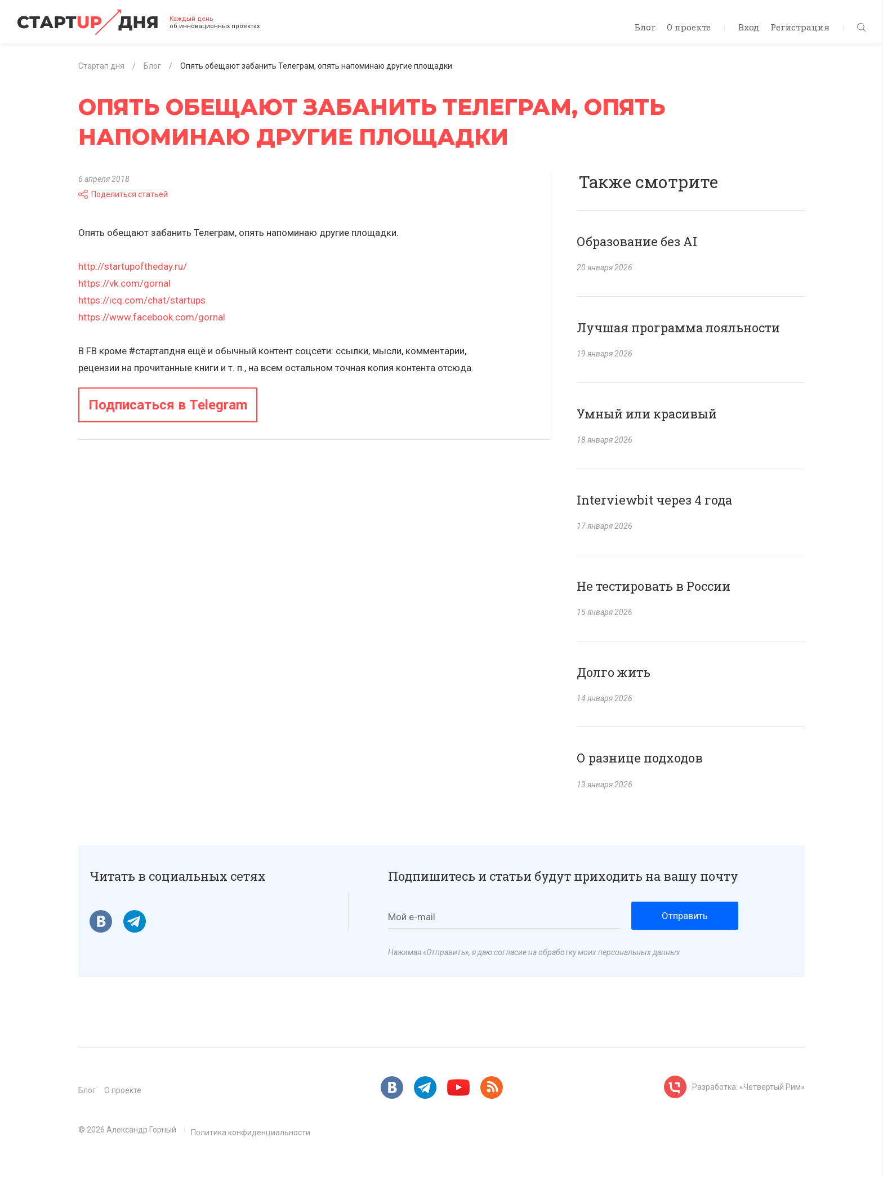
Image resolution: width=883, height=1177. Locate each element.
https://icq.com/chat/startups (142, 300)
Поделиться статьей (123, 194)
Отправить (685, 915)
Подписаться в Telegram (167, 405)
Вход (748, 27)
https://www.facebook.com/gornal (151, 317)
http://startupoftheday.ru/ (132, 266)
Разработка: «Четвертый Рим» (748, 1086)
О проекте (689, 27)
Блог (645, 27)
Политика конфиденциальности (250, 1132)
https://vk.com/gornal (124, 283)
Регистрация (800, 27)
